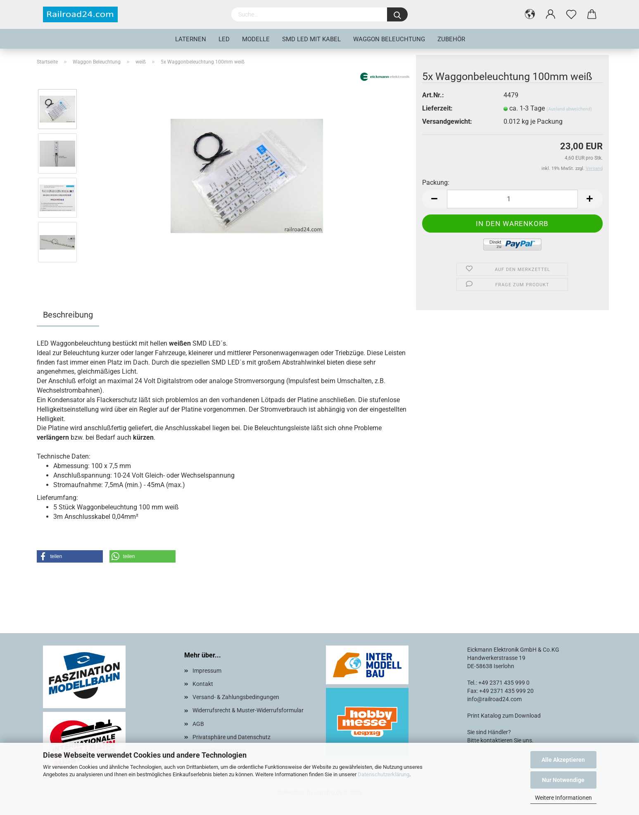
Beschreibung (68, 315)
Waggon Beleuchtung (389, 39)
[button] (70, 556)
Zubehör (451, 39)
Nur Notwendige (563, 780)
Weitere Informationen (563, 797)
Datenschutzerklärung (383, 774)
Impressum (206, 670)
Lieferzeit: (437, 108)
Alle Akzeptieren (563, 759)
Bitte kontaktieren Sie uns (499, 740)
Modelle (256, 39)
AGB (198, 724)
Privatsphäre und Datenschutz (231, 737)
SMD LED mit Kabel (311, 39)
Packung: (435, 182)
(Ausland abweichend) (569, 109)
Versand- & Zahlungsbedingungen (235, 697)
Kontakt (202, 684)
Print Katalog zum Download (504, 715)
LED (224, 39)
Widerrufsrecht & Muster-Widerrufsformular (248, 710)
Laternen (190, 39)
